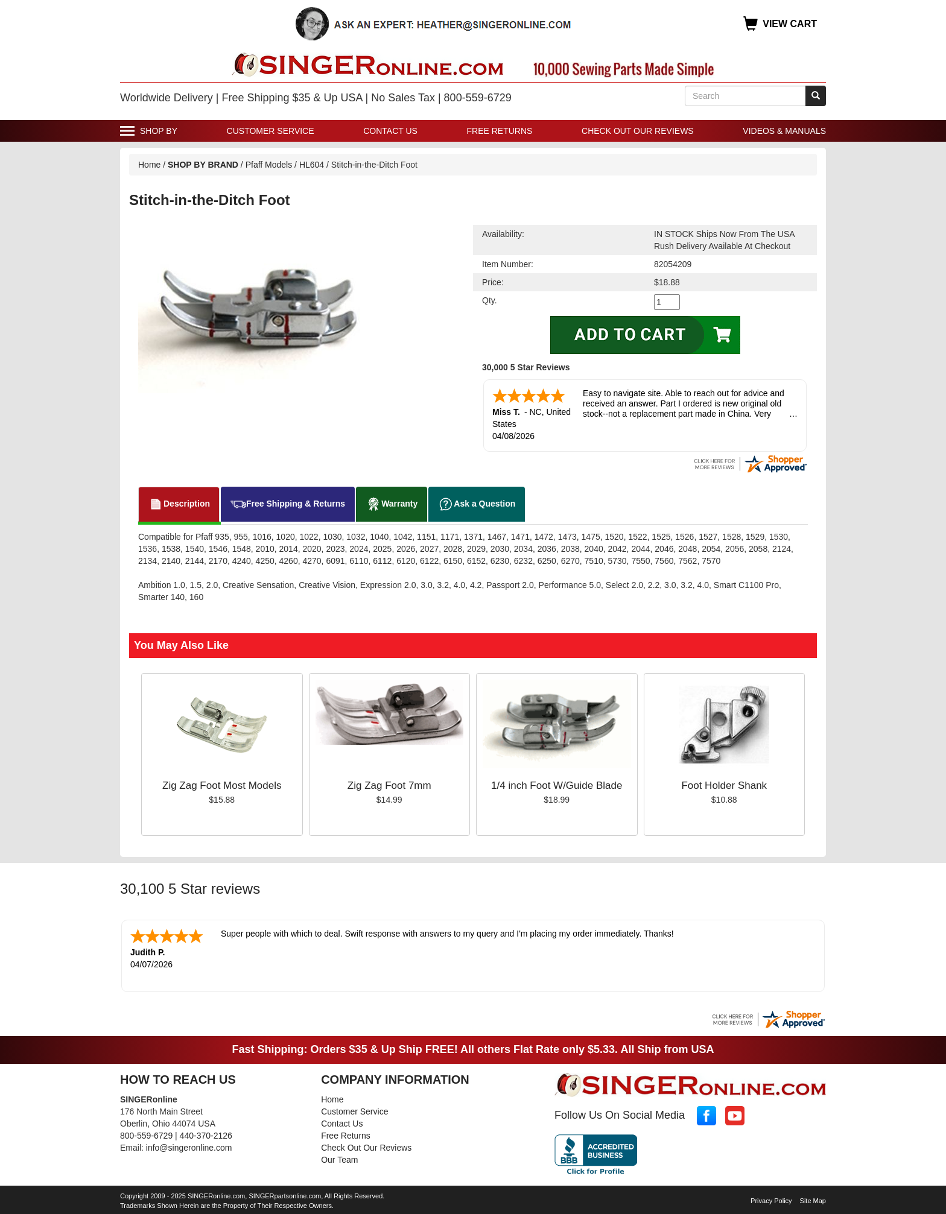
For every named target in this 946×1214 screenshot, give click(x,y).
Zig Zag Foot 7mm (389, 785)
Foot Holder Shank (724, 785)
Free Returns (500, 131)
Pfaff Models (269, 164)
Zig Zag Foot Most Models (221, 785)
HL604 (311, 164)
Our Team (339, 1160)
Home (149, 164)
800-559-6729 (146, 1135)
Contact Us (390, 131)
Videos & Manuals (784, 131)
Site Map (813, 1200)
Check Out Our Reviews (638, 131)
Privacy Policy (771, 1200)
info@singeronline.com (189, 1147)
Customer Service (270, 131)
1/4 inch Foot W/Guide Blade (556, 785)
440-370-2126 (206, 1135)
